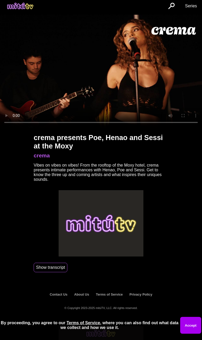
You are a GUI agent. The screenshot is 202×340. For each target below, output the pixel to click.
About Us (81, 294)
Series (191, 6)
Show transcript (50, 267)
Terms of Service (109, 294)
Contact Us (59, 294)
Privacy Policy (140, 294)
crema (42, 155)
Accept (190, 325)
